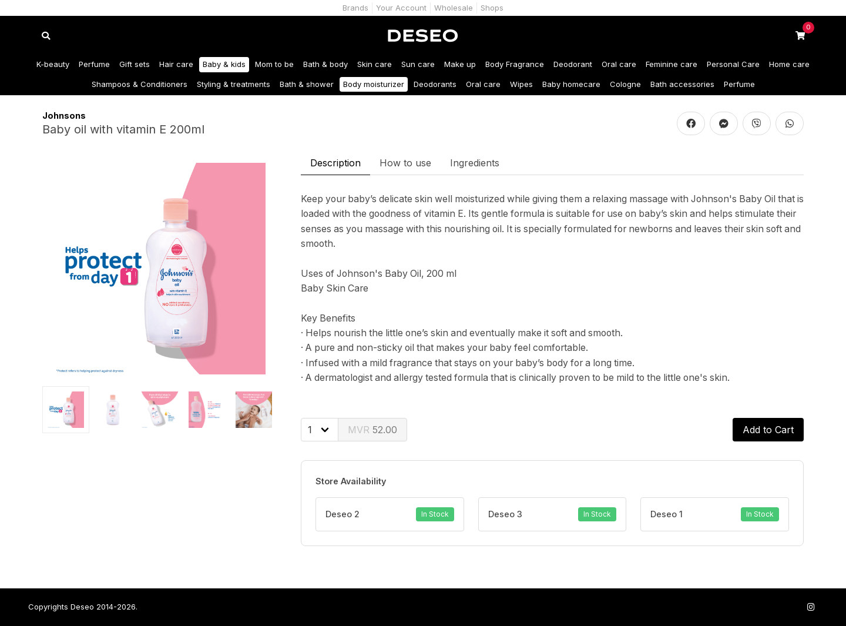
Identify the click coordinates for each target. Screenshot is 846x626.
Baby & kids (224, 64)
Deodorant (572, 64)
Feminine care (671, 64)
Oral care (619, 64)
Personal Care (733, 64)
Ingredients (474, 163)
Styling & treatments (233, 84)
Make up (460, 64)
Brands (355, 7)
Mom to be (274, 64)
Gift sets (134, 64)
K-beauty (52, 64)
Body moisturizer (373, 84)
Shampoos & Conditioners (139, 84)
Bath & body (325, 64)
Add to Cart (768, 430)
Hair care (176, 64)
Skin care (374, 64)
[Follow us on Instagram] (811, 607)
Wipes (521, 84)
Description (335, 163)
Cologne (625, 84)
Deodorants (435, 84)
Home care (789, 64)
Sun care (418, 64)
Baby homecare (571, 84)
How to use (405, 163)
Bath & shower (307, 84)
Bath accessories (682, 84)
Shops (492, 7)
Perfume (94, 64)
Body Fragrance (514, 64)
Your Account (401, 7)
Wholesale (453, 7)
